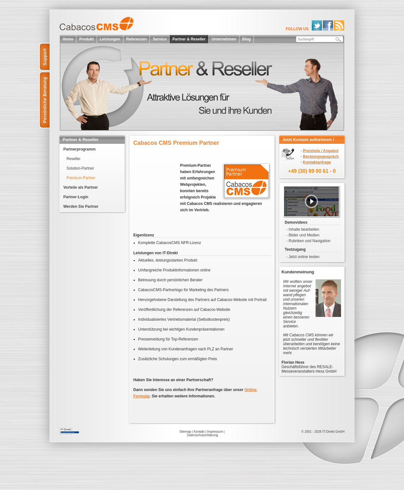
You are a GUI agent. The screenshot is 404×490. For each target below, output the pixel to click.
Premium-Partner (80, 178)
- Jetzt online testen (302, 257)
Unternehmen (224, 39)
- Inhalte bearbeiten (302, 229)
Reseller (73, 159)
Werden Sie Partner (80, 206)
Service (159, 39)
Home (68, 39)
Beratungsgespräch (321, 156)
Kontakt (199, 431)
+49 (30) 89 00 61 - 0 (312, 171)
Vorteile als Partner (80, 187)
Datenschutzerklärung (202, 435)
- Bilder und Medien (302, 235)
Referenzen (136, 39)
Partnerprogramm (79, 149)
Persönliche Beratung (44, 100)
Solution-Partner (80, 168)
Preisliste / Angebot (320, 151)
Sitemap (185, 431)
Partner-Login (75, 197)
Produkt (86, 39)
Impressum (215, 431)
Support (44, 57)
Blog (246, 39)
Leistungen (110, 39)
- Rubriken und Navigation (308, 241)
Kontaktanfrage (317, 162)
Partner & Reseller (188, 39)
